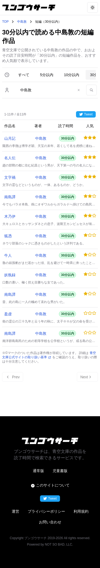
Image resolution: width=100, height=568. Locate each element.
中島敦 (22, 22)
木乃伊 (9, 216)
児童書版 (60, 471)
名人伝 (9, 158)
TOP (5, 22)
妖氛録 (9, 275)
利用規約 (81, 511)
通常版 (38, 471)
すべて (23, 75)
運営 (15, 511)
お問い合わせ (50, 522)
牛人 (8, 255)
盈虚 (8, 314)
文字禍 (9, 177)
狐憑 (8, 236)
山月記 (9, 138)
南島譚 (9, 197)
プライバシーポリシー (46, 511)
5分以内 (46, 75)
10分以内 (71, 75)
